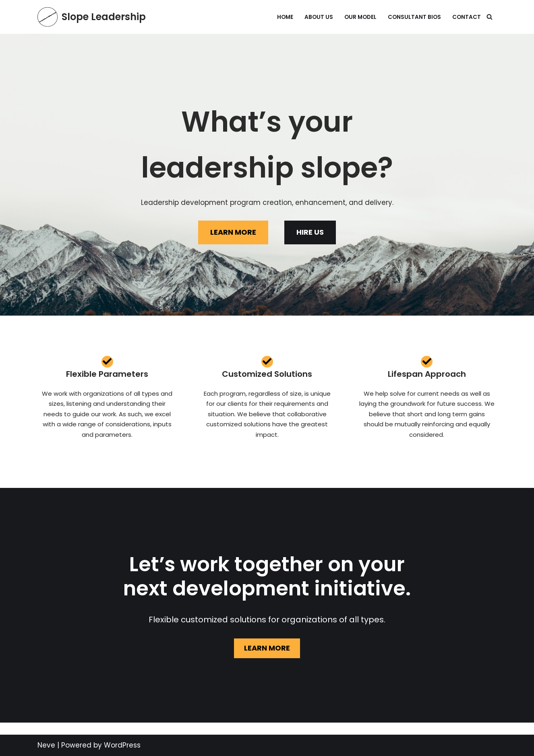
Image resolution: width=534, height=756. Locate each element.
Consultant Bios (414, 17)
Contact (466, 17)
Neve (46, 745)
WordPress (122, 745)
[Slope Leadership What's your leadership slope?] (91, 17)
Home (285, 17)
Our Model (360, 17)
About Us (318, 17)
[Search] (489, 17)
